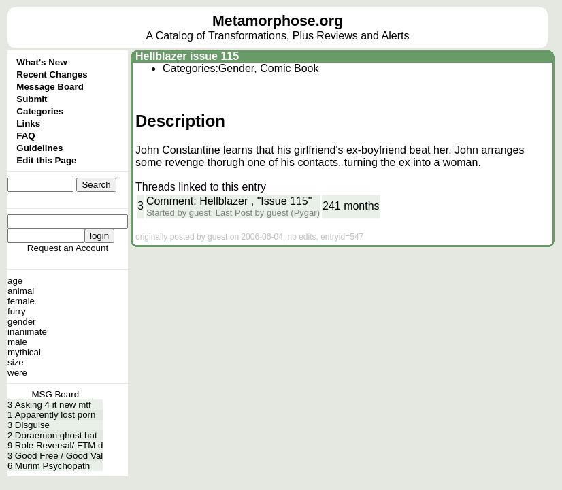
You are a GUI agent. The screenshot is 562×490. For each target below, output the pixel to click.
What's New (41, 62)
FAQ (25, 136)
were (17, 373)
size (15, 362)
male (17, 342)
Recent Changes (51, 74)
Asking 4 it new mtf (53, 404)
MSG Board (55, 394)
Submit (31, 99)
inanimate (27, 332)
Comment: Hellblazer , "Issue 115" (229, 201)
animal (20, 291)
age (14, 281)
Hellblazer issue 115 (187, 56)
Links (28, 123)
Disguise (32, 425)
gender (21, 321)
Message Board (50, 87)
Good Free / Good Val (59, 456)
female (21, 301)
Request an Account (67, 248)
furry (16, 311)
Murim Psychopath (52, 466)
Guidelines (39, 148)
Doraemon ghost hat (56, 435)
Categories (39, 111)
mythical (24, 352)
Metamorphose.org (277, 21)
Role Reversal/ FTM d (59, 445)
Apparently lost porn (55, 415)
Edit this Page (46, 160)
